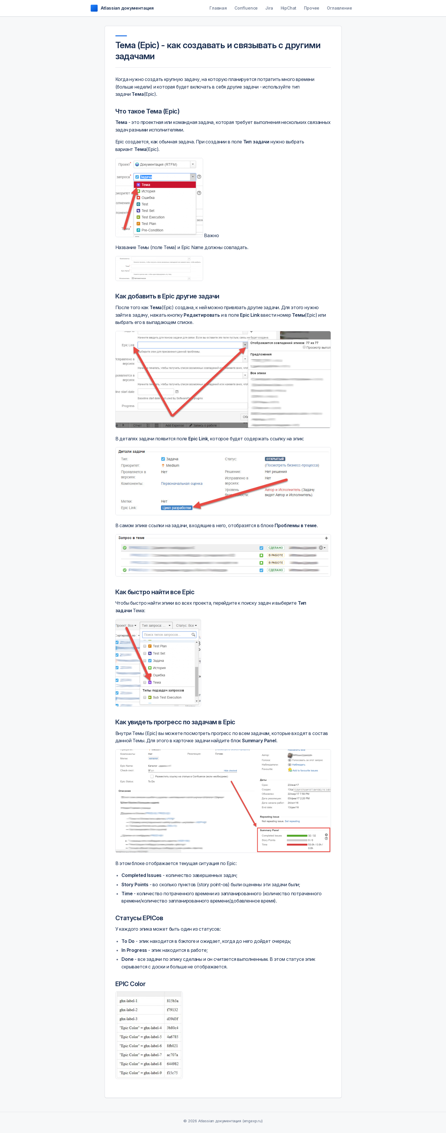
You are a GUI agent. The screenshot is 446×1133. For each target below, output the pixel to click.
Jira (269, 8)
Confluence (246, 8)
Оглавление (339, 8)
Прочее (311, 8)
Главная (218, 8)
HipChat (289, 8)
